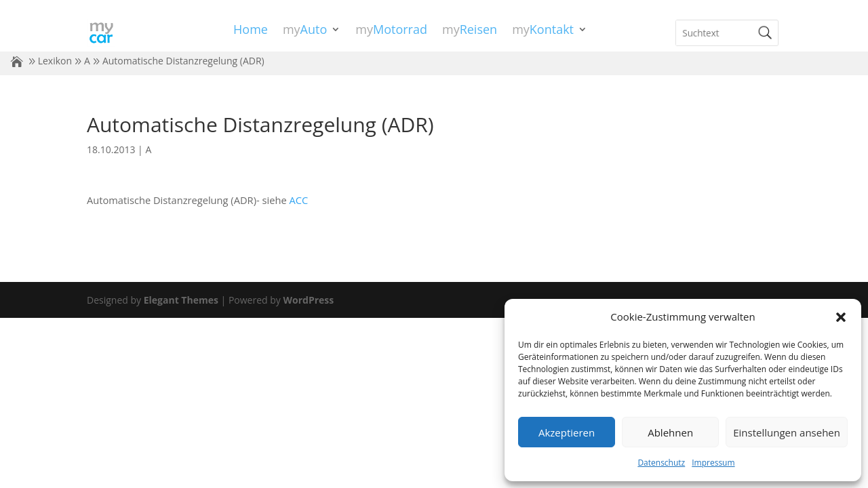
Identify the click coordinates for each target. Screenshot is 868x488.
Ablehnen (670, 432)
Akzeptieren (566, 432)
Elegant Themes (181, 299)
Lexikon (55, 60)
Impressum (713, 462)
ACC (298, 200)
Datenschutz (661, 462)
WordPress (308, 299)
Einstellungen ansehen (786, 432)
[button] (841, 317)
